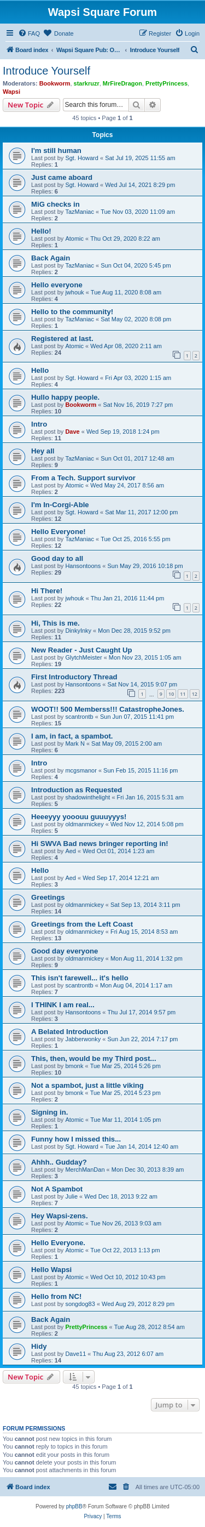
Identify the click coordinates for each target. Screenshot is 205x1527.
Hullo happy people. (65, 397)
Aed (70, 851)
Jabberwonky (83, 1039)
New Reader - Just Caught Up (81, 650)
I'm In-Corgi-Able (60, 505)
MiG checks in (55, 204)
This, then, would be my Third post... (93, 1058)
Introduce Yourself (46, 71)
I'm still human (56, 150)
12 (194, 693)
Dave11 (75, 1353)
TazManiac (79, 211)
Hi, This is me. (55, 623)
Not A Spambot (57, 1189)
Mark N (74, 743)
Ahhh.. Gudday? (59, 1162)
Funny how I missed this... (76, 1139)
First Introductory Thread (74, 677)
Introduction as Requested (76, 790)
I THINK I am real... (63, 1005)
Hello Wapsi (51, 1269)
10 (171, 693)
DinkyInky (78, 630)
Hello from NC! (56, 1296)
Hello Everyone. (58, 1243)
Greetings (48, 897)
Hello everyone (57, 285)
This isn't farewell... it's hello (79, 978)
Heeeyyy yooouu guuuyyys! (78, 817)
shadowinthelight (87, 797)
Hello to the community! (72, 312)
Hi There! (46, 591)
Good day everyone (64, 951)
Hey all (43, 451)
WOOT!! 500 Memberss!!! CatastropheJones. (107, 709)
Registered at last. (62, 338)
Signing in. (49, 1112)
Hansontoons (83, 566)
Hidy (39, 1346)
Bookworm (55, 83)
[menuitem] (29, 33)
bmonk (74, 1066)
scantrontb (79, 716)
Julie (71, 1196)
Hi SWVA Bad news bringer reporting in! (99, 843)
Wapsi (11, 91)
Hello (40, 370)
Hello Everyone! (58, 531)
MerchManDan (84, 1169)
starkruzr (86, 83)
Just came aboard (61, 177)
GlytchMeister (83, 657)
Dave (72, 431)
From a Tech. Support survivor (83, 478)
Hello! (41, 231)
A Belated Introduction (69, 1032)
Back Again (50, 258)
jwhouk (74, 292)
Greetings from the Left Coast (82, 924)
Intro (39, 424)
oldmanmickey (84, 824)
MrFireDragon (122, 83)
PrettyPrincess (166, 83)
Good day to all (57, 558)
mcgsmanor (80, 770)
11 (182, 693)
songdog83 (80, 1304)
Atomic (74, 238)
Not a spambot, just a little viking (87, 1085)
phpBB (74, 1506)
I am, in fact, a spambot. (72, 736)
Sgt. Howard (81, 158)
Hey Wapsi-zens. (59, 1216)
